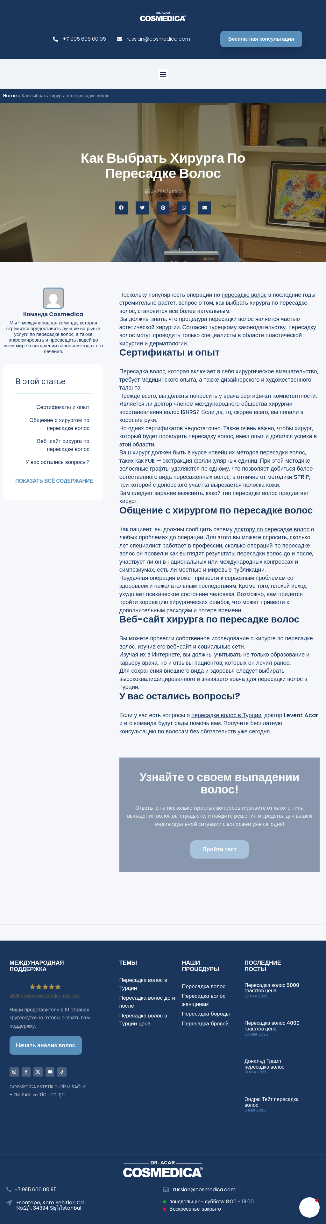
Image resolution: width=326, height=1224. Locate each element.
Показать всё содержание (53, 481)
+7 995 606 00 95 (35, 1189)
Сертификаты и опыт (62, 407)
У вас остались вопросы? (57, 462)
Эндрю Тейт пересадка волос (271, 1102)
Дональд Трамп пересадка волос (264, 1064)
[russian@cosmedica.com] (166, 1190)
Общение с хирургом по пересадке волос (59, 424)
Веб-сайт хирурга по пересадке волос (63, 445)
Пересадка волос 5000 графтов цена (271, 988)
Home (10, 95)
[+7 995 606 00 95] (8, 1189)
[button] (163, 74)
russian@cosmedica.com (204, 1189)
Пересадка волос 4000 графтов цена (272, 1025)
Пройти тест (219, 849)
